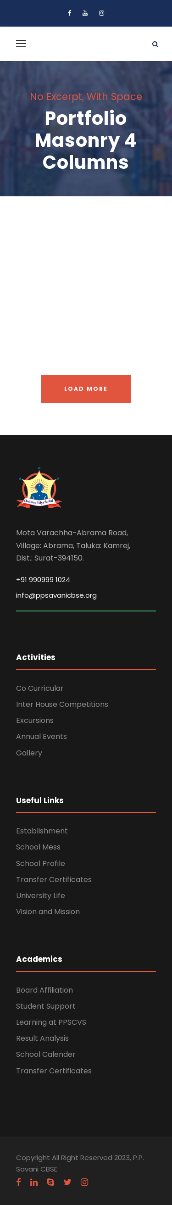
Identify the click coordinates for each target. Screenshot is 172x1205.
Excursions (35, 720)
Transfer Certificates (54, 879)
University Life (40, 895)
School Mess (38, 847)
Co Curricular (40, 688)
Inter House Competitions (62, 704)
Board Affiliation (44, 990)
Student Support (46, 1006)
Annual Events (41, 736)
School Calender (46, 1054)
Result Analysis (42, 1038)
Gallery (29, 753)
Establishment (42, 831)
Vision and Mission (48, 911)
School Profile (40, 863)
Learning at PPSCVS (51, 1022)
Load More (86, 389)
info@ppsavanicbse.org (56, 595)
